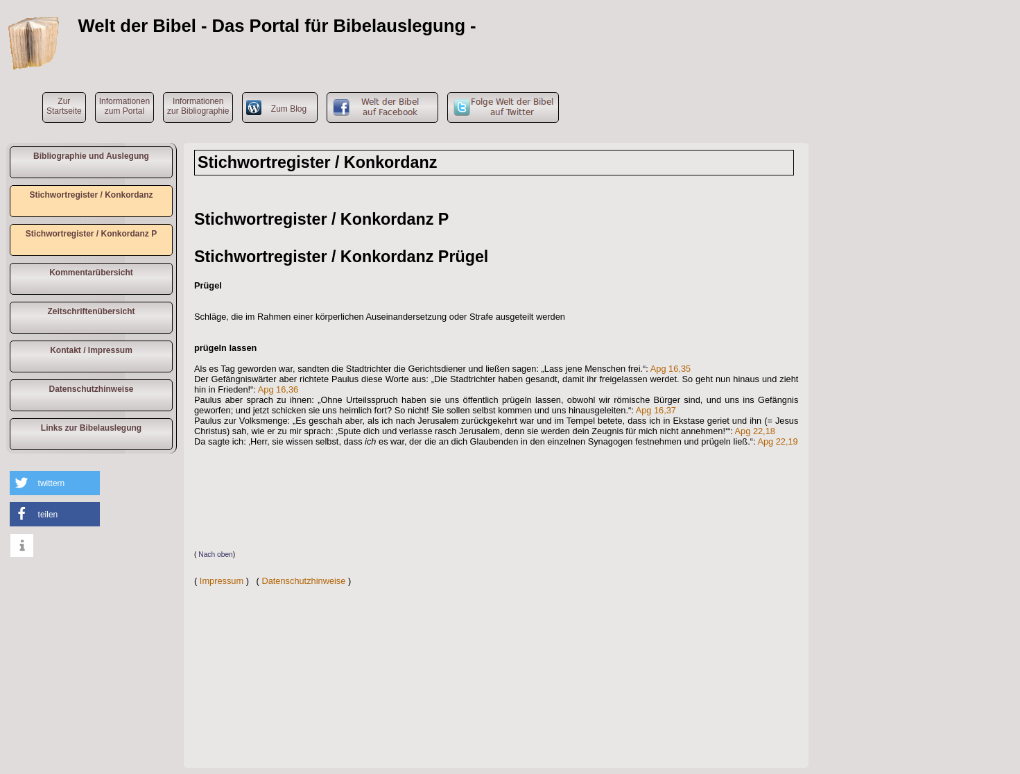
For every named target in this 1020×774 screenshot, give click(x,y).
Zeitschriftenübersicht (91, 311)
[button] (55, 483)
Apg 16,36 (278, 389)
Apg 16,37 (656, 410)
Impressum (221, 581)
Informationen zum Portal (124, 106)
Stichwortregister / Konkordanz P (91, 234)
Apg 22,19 (777, 441)
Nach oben (215, 554)
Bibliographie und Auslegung (91, 156)
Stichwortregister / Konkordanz (91, 195)
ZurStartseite (64, 106)
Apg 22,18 (755, 431)
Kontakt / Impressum (91, 350)
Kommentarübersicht (91, 272)
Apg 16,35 (670, 368)
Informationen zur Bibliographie (198, 106)
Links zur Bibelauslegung (91, 428)
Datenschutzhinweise (91, 389)
